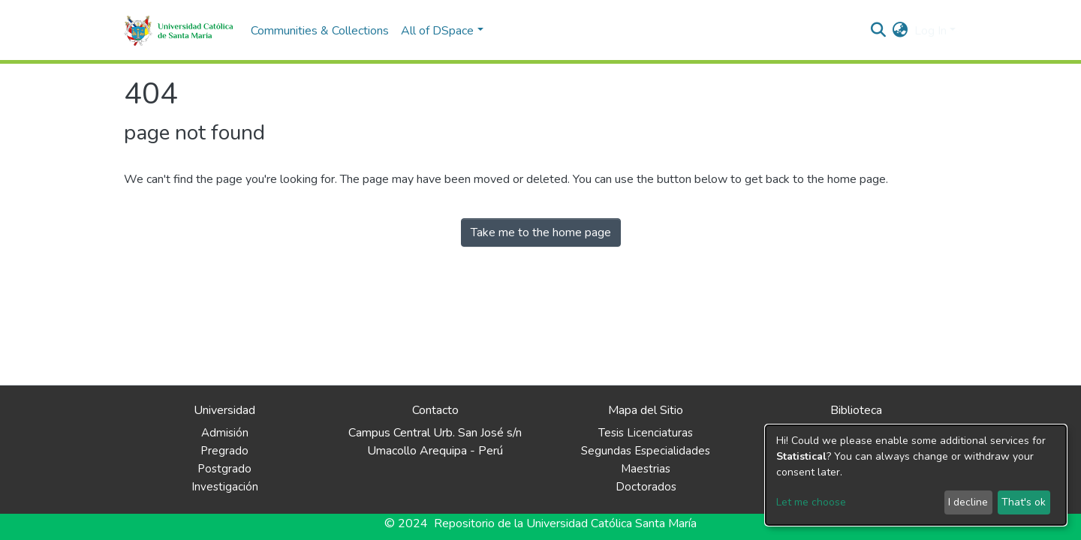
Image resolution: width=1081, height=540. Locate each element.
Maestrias (645, 468)
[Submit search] (878, 31)
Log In (930, 30)
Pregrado (224, 450)
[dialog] (916, 475)
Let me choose (811, 502)
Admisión (224, 432)
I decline (968, 502)
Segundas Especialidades (645, 450)
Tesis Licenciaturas (645, 432)
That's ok (1023, 502)
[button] (900, 31)
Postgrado (224, 468)
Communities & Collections (320, 30)
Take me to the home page (541, 232)
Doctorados (646, 486)
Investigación (224, 486)
